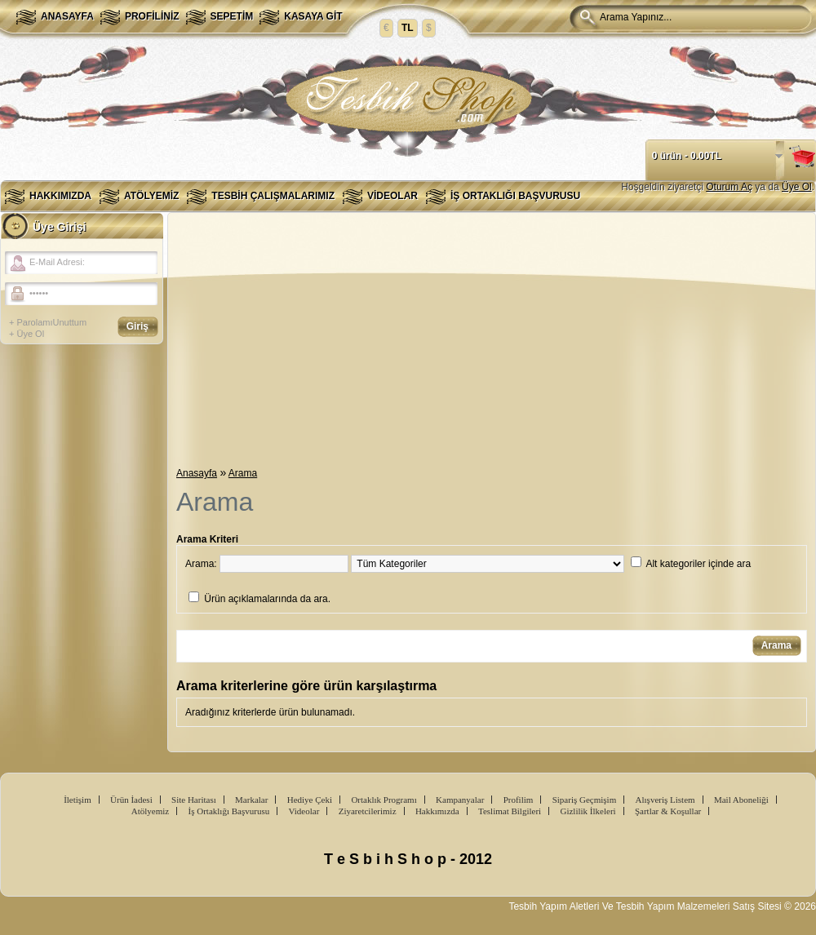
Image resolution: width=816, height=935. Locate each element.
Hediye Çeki (309, 799)
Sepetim (232, 16)
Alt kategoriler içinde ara (698, 563)
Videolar (392, 196)
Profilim (518, 799)
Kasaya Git (313, 16)
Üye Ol (797, 187)
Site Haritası (193, 799)
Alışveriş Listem (665, 799)
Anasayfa (67, 16)
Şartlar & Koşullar (668, 811)
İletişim (77, 799)
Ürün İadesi (131, 799)
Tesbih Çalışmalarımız (273, 196)
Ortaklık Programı (383, 799)
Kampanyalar (460, 799)
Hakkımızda (60, 196)
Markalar (251, 799)
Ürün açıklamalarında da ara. (267, 599)
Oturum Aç (729, 187)
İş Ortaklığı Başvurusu (515, 196)
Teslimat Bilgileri (509, 811)
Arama (242, 473)
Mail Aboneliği (741, 799)
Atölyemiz (151, 196)
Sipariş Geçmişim (584, 799)
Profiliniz (152, 16)
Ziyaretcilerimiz (368, 811)
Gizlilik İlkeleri (587, 811)
